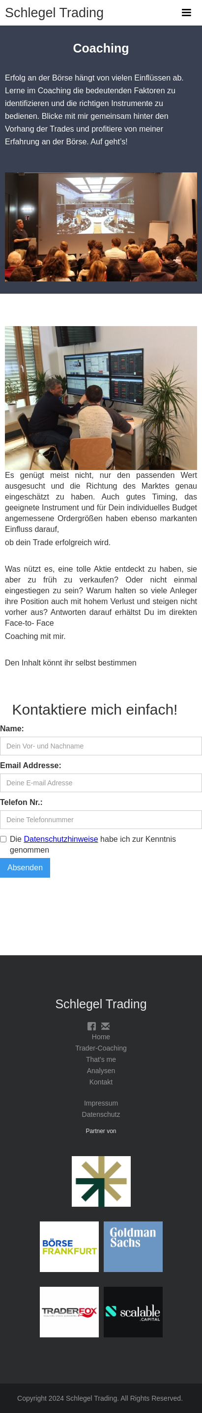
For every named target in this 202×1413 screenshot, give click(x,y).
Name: (12, 728)
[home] (52, 9)
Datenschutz (101, 1114)
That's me (101, 1059)
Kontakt (101, 1082)
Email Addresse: (30, 765)
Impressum (101, 1103)
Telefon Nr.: (21, 802)
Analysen (101, 1071)
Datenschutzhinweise (61, 839)
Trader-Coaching (101, 1048)
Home (101, 1037)
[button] (186, 13)
